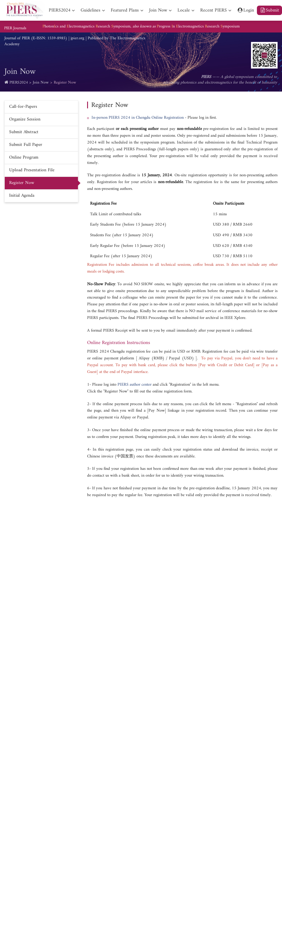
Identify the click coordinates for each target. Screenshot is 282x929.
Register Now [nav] (21, 183)
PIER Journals (15, 28)
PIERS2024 (18, 82)
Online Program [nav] (23, 158)
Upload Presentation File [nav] (31, 170)
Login (245, 10)
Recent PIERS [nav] (213, 10)
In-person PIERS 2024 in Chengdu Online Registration (138, 117)
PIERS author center (134, 384)
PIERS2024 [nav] (59, 10)
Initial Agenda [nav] (21, 196)
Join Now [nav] (158, 10)
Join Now (41, 82)
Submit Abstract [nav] (23, 132)
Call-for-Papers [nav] (23, 107)
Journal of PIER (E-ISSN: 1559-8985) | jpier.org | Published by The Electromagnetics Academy (75, 41)
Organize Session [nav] (24, 119)
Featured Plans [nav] (125, 10)
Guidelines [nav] (90, 10)
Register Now (65, 82)
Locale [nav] (183, 10)
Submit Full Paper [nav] (25, 145)
